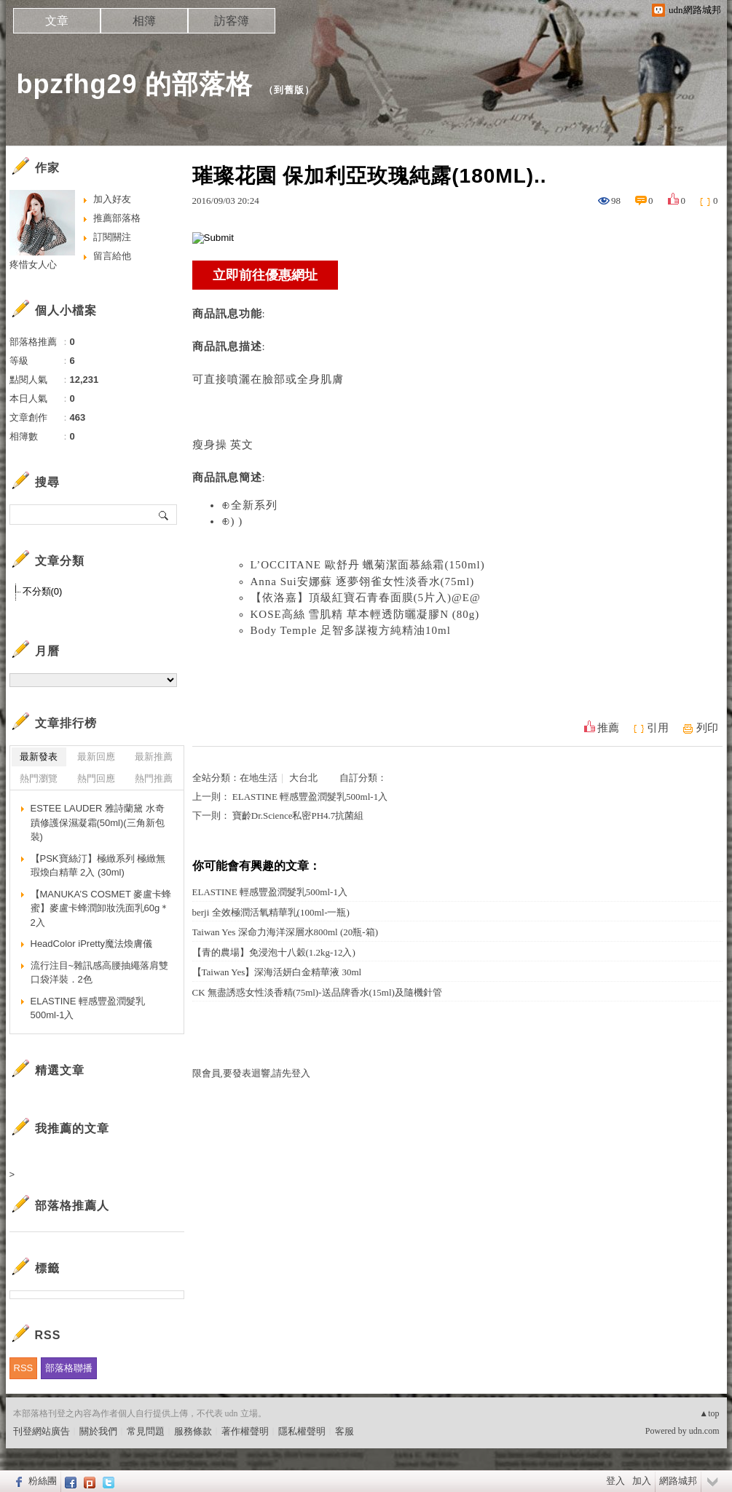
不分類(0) (43, 591)
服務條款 (193, 1431)
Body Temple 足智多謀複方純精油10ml (351, 630)
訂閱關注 (112, 236)
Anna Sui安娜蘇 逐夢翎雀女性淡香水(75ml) (363, 581)
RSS (24, 1367)
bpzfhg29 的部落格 (135, 84)
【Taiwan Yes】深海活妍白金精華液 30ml (277, 972)
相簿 (144, 21)
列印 (707, 728)
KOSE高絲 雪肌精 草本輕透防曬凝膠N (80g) (365, 614)
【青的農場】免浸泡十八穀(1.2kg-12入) (273, 952)
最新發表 (39, 756)
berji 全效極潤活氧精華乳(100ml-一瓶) (271, 912)
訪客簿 (231, 21)
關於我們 (98, 1431)
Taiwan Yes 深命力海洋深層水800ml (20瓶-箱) (285, 931)
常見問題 (146, 1431)
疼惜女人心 (33, 264)
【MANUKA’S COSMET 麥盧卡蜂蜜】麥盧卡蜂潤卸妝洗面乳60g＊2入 (101, 908)
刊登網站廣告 (41, 1431)
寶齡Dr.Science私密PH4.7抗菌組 (298, 815)
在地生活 (259, 777)
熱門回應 (96, 778)
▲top (709, 1413)
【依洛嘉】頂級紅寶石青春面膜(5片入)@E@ (366, 597)
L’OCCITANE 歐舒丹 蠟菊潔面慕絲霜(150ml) (368, 565)
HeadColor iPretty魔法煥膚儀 (92, 943)
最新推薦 (154, 756)
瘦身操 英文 (223, 445)
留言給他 (112, 255)
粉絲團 (42, 1480)
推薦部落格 (117, 218)
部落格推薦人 (72, 1205)
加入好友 (112, 199)
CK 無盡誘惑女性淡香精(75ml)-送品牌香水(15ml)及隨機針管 (317, 992)
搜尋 (164, 514)
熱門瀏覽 (39, 778)
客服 (344, 1431)
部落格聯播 (69, 1367)
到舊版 (289, 89)
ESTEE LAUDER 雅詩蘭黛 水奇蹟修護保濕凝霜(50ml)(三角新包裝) (98, 822)
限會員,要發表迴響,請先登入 (251, 1073)
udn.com (704, 1431)
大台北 (303, 777)
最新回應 (96, 756)
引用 (658, 728)
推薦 (608, 728)
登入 (615, 1480)
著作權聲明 (245, 1431)
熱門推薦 (154, 778)
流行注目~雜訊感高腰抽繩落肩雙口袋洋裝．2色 (100, 972)
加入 (641, 1480)
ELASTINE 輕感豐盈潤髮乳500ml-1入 (309, 796)
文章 (56, 21)
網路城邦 (678, 1480)
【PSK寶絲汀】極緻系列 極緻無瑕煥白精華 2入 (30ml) (98, 865)
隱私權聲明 (302, 1431)
